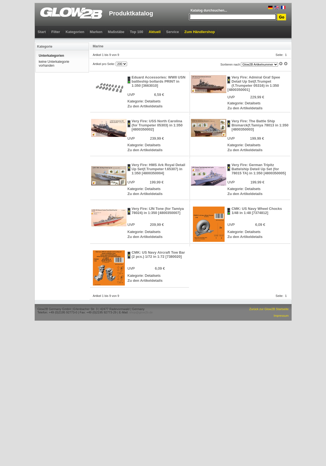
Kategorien (75, 32)
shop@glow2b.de (141, 312)
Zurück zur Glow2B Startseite (269, 309)
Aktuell (155, 32)
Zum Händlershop (199, 32)
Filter (55, 32)
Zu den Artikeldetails (145, 106)
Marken (96, 32)
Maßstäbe (116, 32)
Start (42, 32)
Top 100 (136, 32)
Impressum (281, 315)
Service (172, 32)
